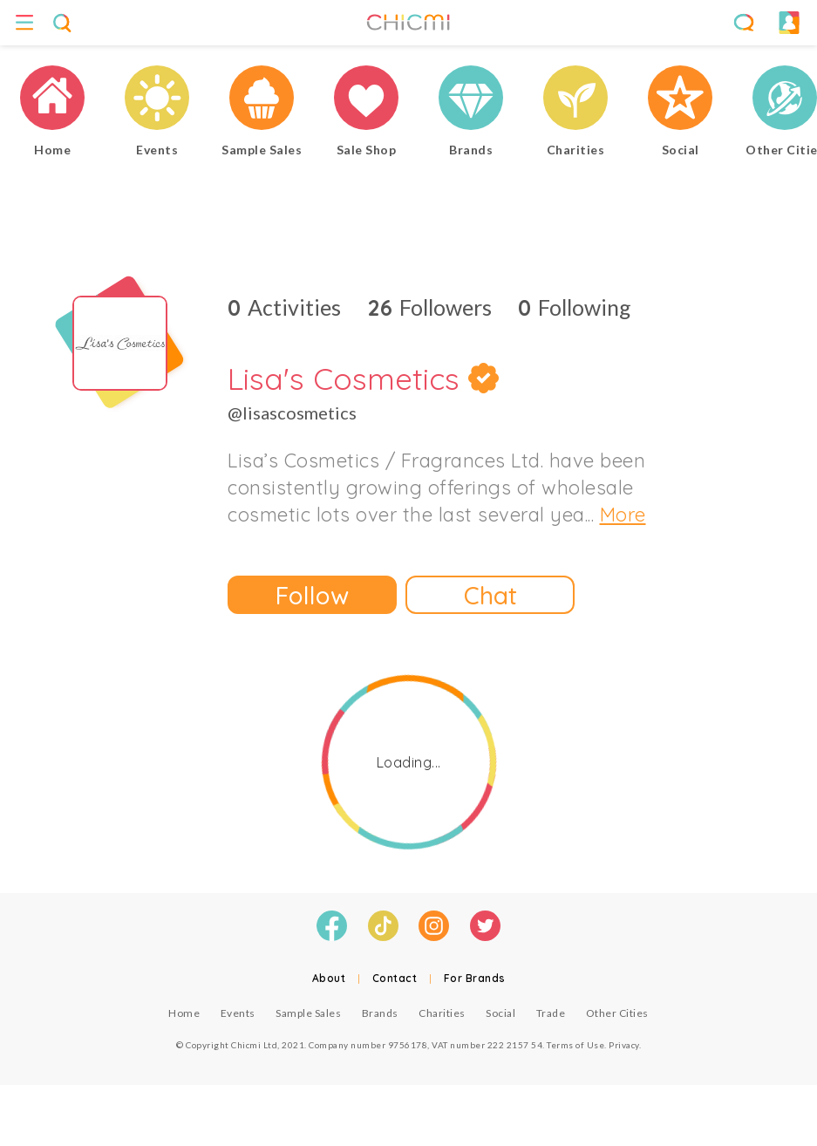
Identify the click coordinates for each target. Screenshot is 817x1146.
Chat (490, 595)
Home (184, 1013)
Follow (312, 595)
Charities (442, 1013)
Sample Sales (308, 1013)
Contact (395, 978)
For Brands (475, 978)
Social (500, 1013)
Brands (380, 1013)
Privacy (624, 1045)
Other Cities (617, 1013)
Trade (551, 1013)
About (329, 978)
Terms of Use (575, 1045)
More (623, 514)
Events (238, 1013)
